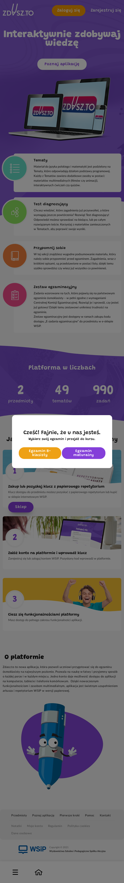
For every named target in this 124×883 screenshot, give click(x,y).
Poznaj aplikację (62, 64)
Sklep (21, 507)
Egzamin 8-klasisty (40, 453)
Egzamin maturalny (83, 453)
